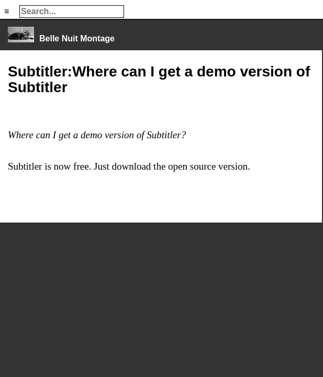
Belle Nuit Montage (77, 38)
